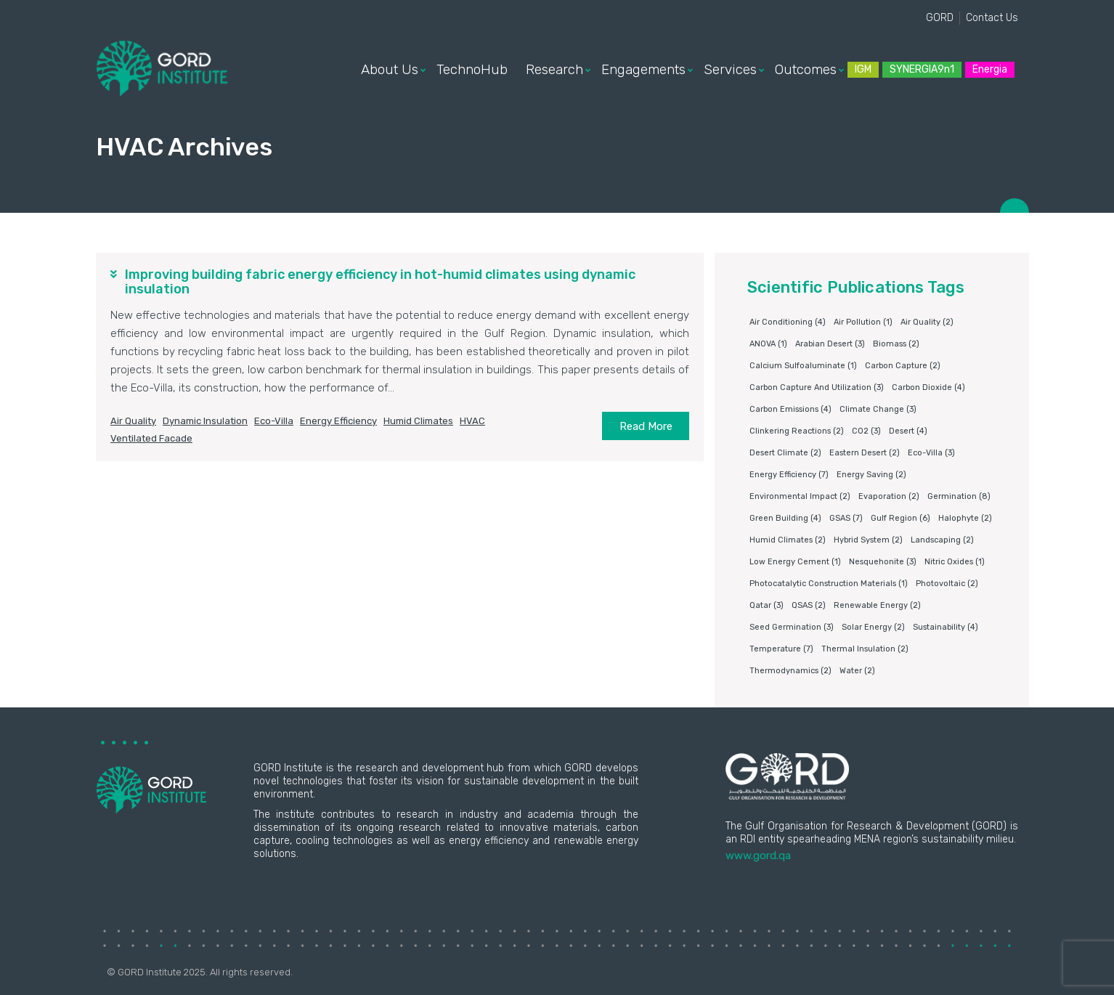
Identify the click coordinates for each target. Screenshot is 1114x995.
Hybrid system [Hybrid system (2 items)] (868, 540)
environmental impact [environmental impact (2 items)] (799, 496)
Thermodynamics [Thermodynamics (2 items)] (790, 670)
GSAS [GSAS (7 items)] (846, 518)
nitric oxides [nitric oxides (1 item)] (954, 561)
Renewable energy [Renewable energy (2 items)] (877, 605)
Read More (645, 426)
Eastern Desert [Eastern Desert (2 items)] (864, 453)
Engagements (643, 70)
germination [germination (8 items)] (959, 496)
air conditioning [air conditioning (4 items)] (787, 322)
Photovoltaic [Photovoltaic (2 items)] (947, 583)
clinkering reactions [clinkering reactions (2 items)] (796, 431)
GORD (940, 18)
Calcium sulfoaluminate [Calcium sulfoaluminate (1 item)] (803, 365)
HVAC (472, 420)
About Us (389, 70)
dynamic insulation (205, 420)
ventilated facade (151, 438)
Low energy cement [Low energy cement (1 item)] (795, 561)
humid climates (418, 420)
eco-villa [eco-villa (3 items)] (931, 453)
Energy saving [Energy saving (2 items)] (871, 474)
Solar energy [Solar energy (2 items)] (873, 627)
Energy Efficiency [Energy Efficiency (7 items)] (789, 474)
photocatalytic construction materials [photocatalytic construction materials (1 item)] (828, 583)
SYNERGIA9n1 (922, 69)
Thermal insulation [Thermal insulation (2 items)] (864, 649)
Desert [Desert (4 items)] (908, 431)
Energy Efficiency (338, 420)
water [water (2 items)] (857, 670)
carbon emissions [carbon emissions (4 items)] (790, 409)
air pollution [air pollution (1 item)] (863, 322)
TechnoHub (472, 70)
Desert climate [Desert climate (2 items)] (785, 453)
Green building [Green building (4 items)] (785, 518)
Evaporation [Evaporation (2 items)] (888, 496)
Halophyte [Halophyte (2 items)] (965, 518)
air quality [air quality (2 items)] (927, 322)
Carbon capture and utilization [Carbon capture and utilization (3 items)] (816, 387)
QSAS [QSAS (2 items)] (809, 605)
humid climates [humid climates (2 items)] (787, 540)
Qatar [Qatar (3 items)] (766, 605)
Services (730, 70)
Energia (989, 69)
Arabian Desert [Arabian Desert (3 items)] (830, 344)
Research (554, 70)
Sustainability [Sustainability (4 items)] (945, 627)
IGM (863, 69)
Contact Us (992, 18)
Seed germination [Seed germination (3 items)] (791, 627)
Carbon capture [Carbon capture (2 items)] (902, 365)
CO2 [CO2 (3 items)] (866, 431)
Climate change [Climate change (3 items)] (877, 409)
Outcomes (806, 70)
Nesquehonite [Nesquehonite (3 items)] (882, 561)
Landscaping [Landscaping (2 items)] (942, 540)
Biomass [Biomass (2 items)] (896, 344)
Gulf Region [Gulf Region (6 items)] (900, 518)
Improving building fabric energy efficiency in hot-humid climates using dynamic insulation (380, 281)
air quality (133, 420)
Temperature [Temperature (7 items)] (781, 649)
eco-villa (273, 420)
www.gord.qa (758, 855)
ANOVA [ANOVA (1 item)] (768, 344)
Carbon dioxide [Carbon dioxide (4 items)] (928, 387)
